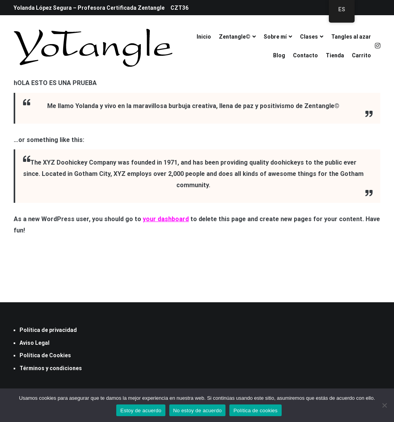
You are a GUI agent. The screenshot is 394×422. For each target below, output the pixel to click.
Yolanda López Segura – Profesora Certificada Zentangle (89, 8)
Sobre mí (275, 37)
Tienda (335, 55)
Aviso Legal (35, 343)
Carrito (361, 55)
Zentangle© (234, 37)
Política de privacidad (48, 330)
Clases (309, 37)
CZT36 (179, 8)
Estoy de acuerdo (140, 410)
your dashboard (166, 219)
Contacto (305, 55)
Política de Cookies (45, 355)
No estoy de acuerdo (197, 410)
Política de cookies (255, 410)
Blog (279, 55)
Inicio (204, 37)
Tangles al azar (351, 37)
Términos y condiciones (51, 368)
